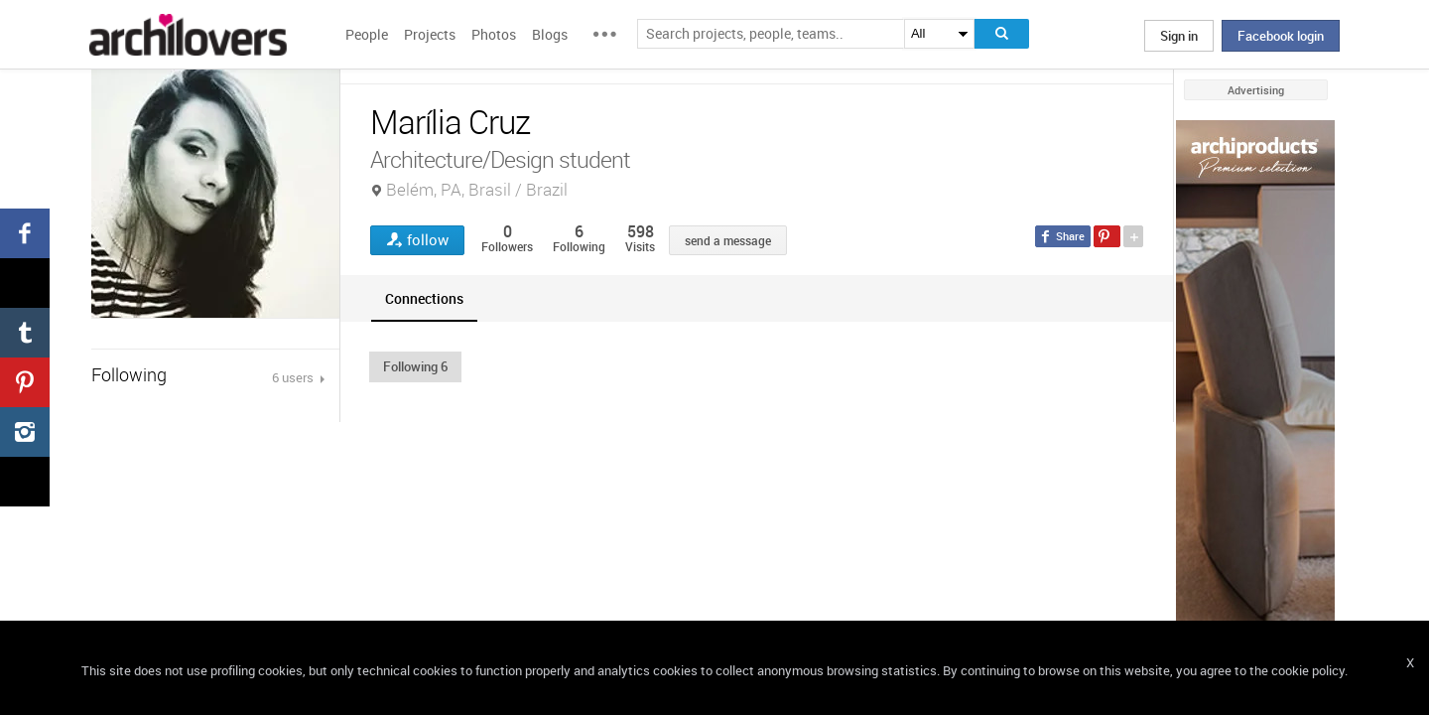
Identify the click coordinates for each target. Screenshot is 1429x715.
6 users (294, 377)
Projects (429, 34)
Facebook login (1280, 36)
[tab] (424, 298)
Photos (493, 34)
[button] (415, 366)
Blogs (550, 34)
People (366, 34)
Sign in (1179, 36)
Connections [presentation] (424, 298)
